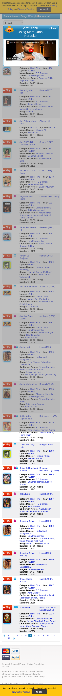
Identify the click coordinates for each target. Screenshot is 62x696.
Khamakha (25, 607)
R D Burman (42, 479)
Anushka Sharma (40, 626)
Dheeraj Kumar (46, 432)
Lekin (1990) (45, 521)
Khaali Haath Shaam (26, 580)
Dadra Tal (44, 543)
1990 (51, 526)
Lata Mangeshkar (35, 482)
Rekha (29, 511)
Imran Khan (25, 626)
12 (9, 638)
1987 (51, 499)
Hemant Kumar (43, 456)
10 (48, 635)
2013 (51, 613)
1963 (51, 474)
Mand (29, 543)
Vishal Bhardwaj (35, 621)
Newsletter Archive (21, 692)
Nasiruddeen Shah (28, 598)
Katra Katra (25, 494)
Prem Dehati (50, 621)
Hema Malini (25, 435)
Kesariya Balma (27, 521)
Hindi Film (35, 451)
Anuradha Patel (40, 511)
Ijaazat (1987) (46, 494)
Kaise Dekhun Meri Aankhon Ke (29, 469)
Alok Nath (38, 541)
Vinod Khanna (26, 541)
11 (54, 635)
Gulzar (31, 453)
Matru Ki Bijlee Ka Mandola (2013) (48, 608)
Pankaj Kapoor (46, 623)
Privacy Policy (26, 664)
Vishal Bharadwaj (44, 618)
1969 (51, 451)
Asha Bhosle (33, 506)
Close (52, 28)
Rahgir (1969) (46, 444)
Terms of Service (10, 664)
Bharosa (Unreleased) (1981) (49, 469)
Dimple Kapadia (46, 538)
